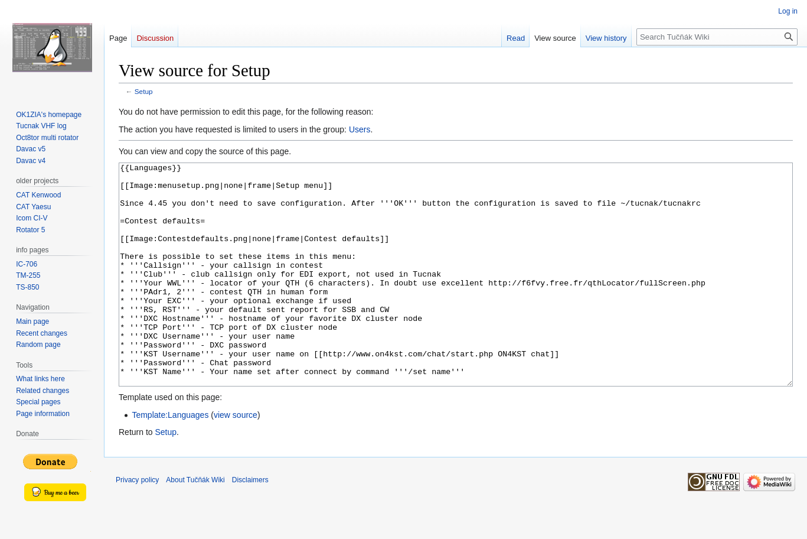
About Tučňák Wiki (195, 524)
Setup (144, 91)
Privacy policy (137, 524)
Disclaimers (250, 524)
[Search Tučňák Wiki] (717, 37)
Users (360, 129)
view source (235, 459)
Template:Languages (170, 459)
